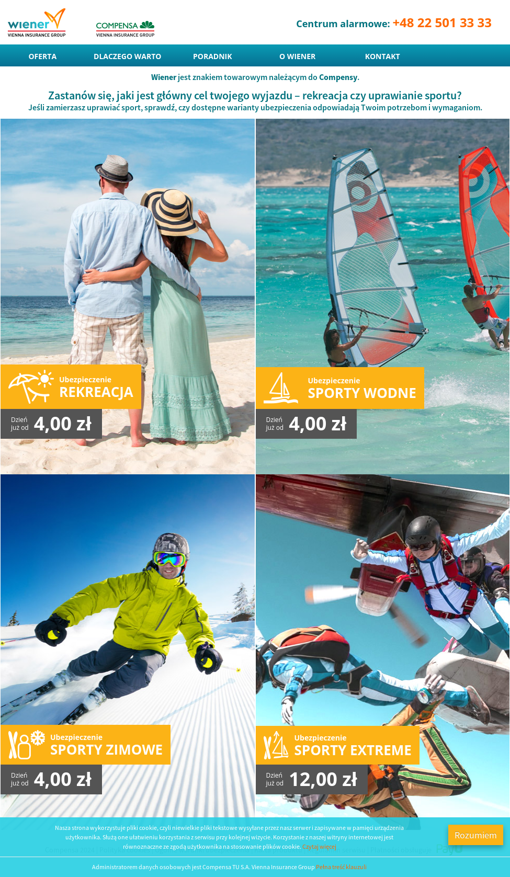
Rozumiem (476, 835)
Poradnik (212, 56)
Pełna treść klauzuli (341, 867)
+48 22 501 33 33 (442, 22)
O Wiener (297, 56)
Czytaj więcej (319, 846)
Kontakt (382, 56)
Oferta (42, 56)
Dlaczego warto (127, 56)
